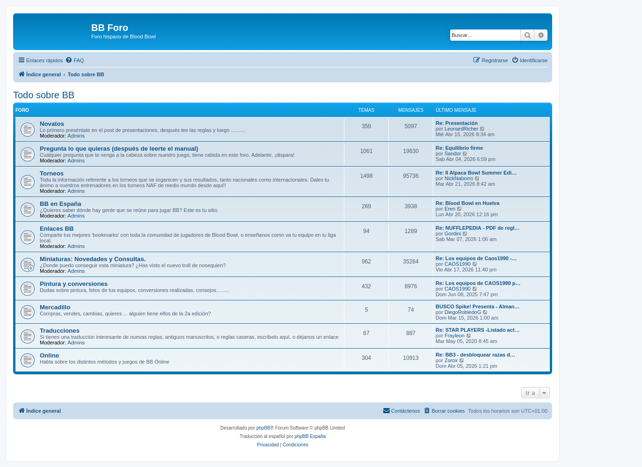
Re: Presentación (457, 123)
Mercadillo (55, 307)
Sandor (453, 153)
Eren (450, 209)
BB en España (60, 203)
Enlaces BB (57, 228)
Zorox (451, 360)
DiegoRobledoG (463, 312)
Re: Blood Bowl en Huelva (467, 203)
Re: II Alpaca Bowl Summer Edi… (476, 172)
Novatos (52, 123)
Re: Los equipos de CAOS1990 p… (478, 283)
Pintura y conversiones (74, 283)
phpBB (263, 428)
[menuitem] (74, 60)
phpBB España (310, 436)
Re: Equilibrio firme (459, 148)
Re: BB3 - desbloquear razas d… (475, 355)
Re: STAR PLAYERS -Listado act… (478, 330)
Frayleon (455, 335)
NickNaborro (459, 178)
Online (49, 355)
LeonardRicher (461, 128)
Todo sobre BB (43, 95)
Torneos (52, 173)
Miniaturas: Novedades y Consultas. (93, 259)
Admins (76, 136)
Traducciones (60, 330)
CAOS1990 (458, 264)
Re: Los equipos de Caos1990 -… (476, 258)
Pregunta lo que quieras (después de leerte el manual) (119, 148)
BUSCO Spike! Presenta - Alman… (477, 306)
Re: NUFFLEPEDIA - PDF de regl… (477, 228)
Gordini (453, 233)
